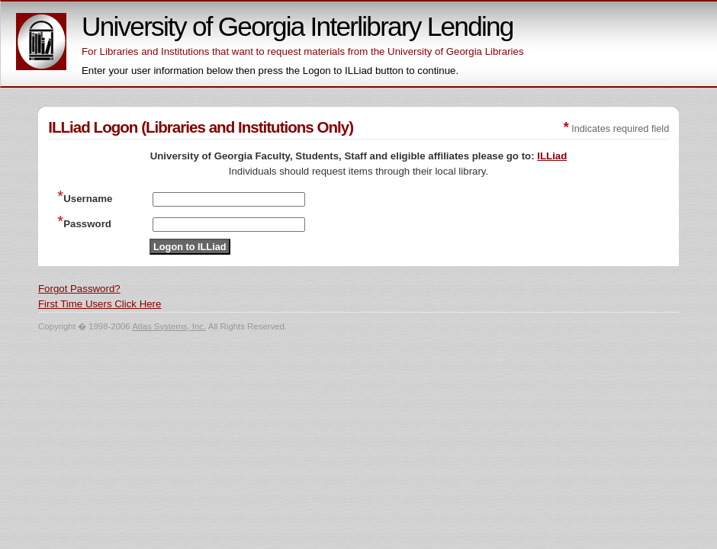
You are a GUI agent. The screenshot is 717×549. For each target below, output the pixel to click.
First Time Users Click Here (99, 304)
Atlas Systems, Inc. (169, 326)
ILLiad (552, 156)
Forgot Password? (79, 288)
